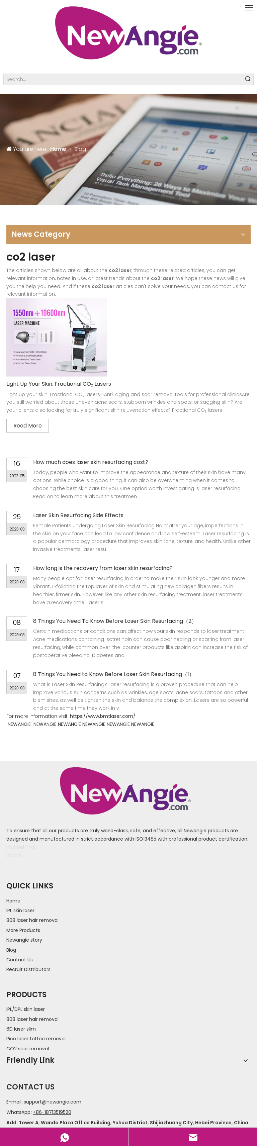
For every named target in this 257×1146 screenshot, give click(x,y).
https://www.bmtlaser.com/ (103, 716)
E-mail (13, 1102)
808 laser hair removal (32, 920)
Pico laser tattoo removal (36, 1038)
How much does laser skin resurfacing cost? (90, 462)
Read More (27, 425)
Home (13, 900)
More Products (23, 930)
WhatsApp (18, 1112)
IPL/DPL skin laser (25, 1009)
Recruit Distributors (28, 969)
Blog (11, 950)
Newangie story (24, 940)
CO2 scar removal (27, 1048)
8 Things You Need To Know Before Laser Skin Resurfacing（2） (115, 621)
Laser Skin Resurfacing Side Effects (78, 515)
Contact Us (19, 959)
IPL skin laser (20, 910)
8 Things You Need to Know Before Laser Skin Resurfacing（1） (113, 674)
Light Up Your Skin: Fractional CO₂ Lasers (58, 384)
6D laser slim (21, 1029)
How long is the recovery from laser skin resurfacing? (103, 568)
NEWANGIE (19, 724)
